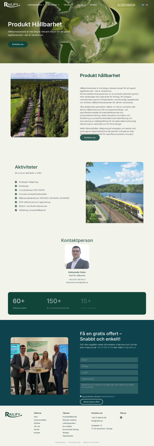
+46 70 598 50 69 (105, 352)
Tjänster (68, 5)
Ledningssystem (36, 5)
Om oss (81, 5)
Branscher (53, 5)
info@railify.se (129, 352)
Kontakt (93, 5)
